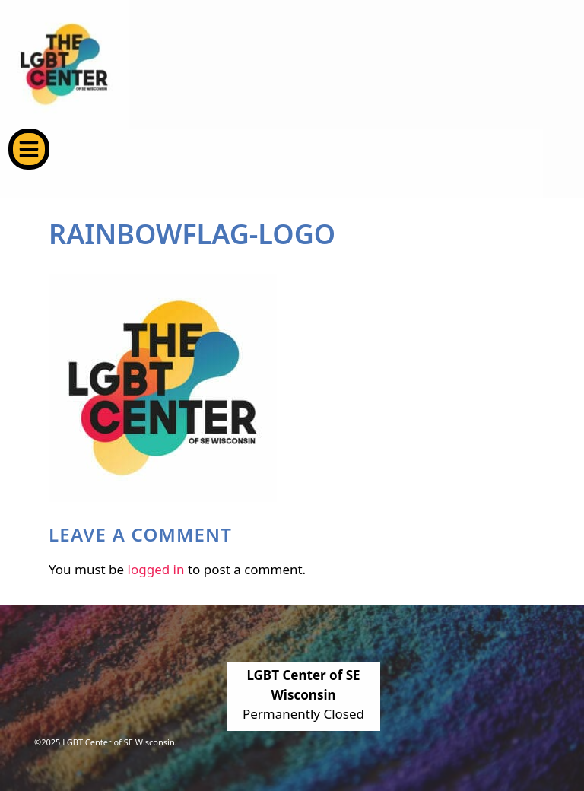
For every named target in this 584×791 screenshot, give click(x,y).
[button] (28, 149)
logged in (156, 569)
